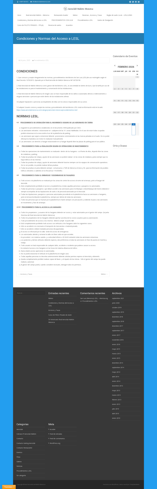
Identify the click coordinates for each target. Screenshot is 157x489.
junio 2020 (115, 303)
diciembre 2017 (117, 326)
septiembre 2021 (118, 298)
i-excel (125, 484)
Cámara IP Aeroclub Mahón (26, 434)
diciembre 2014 (117, 363)
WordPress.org (55, 443)
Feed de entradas (56, 434)
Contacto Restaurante (24, 448)
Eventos (19, 452)
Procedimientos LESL (85, 20)
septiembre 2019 (118, 312)
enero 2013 (116, 404)
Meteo (75, 15)
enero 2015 (116, 358)
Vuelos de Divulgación (105, 20)
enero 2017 (116, 335)
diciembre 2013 (117, 386)
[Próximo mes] (137, 66)
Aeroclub (20, 429)
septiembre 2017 (118, 330)
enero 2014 (116, 381)
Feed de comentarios (57, 438)
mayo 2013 (116, 390)
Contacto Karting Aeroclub (26, 443)
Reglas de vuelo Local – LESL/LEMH (119, 15)
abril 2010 (115, 413)
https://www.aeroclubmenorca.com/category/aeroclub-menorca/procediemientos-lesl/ (47, 110)
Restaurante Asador (61, 15)
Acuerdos (69, 25)
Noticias (19, 466)
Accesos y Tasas (25, 274)
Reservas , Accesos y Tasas (92, 15)
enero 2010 (116, 418)
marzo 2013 (116, 395)
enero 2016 (116, 344)
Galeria (19, 462)
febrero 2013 (116, 400)
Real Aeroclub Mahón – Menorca (37, 15)
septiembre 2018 (118, 321)
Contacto (20, 438)
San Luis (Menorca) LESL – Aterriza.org (94, 298)
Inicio (19, 15)
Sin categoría (21, 475)
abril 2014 (115, 377)
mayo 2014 (116, 372)
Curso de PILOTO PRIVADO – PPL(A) (30, 25)
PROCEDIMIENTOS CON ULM (62, 20)
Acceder (52, 429)
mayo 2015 (116, 349)
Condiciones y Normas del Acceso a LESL (32, 20)
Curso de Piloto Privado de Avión (60, 315)
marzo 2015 (116, 354)
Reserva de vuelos (54, 25)
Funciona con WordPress (111, 484)
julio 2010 (115, 409)
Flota (18, 457)
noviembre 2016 (118, 340)
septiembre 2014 (118, 367)
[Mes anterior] (115, 66)
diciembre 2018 (117, 317)
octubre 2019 (116, 307)
